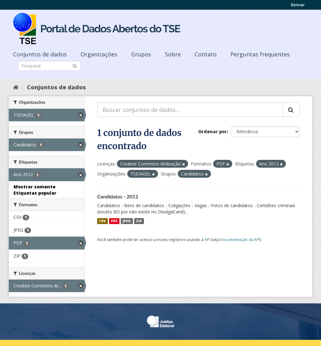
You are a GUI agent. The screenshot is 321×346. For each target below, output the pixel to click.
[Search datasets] (49, 66)
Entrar (298, 5)
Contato (206, 54)
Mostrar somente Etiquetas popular (34, 190)
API (207, 239)
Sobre (173, 54)
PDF (114, 221)
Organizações (99, 54)
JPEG (127, 221)
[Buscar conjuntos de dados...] (190, 109)
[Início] (15, 87)
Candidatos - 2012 (117, 196)
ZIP (139, 221)
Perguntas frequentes (260, 54)
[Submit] (74, 65)
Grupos (141, 54)
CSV (102, 221)
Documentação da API (240, 239)
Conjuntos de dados (40, 54)
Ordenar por (212, 131)
